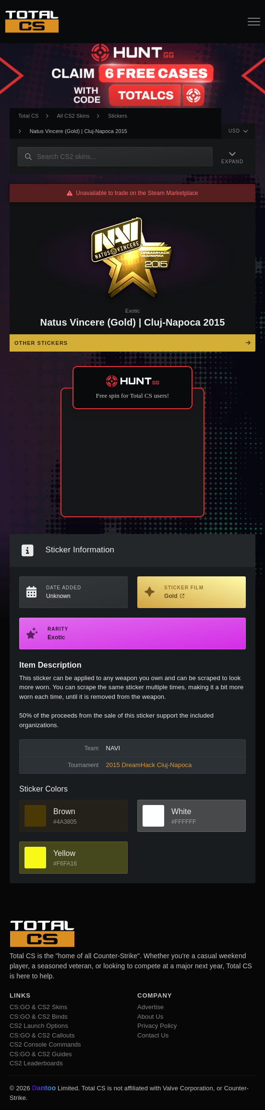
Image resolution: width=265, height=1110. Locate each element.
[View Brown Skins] (35, 816)
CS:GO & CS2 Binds (39, 1016)
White (181, 811)
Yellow (64, 853)
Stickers (117, 116)
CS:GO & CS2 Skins (38, 1007)
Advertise (150, 1007)
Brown (64, 811)
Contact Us (153, 1035)
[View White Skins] (153, 816)
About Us (150, 1016)
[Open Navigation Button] (254, 21)
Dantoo (44, 1088)
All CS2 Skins (73, 116)
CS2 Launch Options (39, 1025)
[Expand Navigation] (232, 156)
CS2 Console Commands (45, 1044)
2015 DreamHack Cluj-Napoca (149, 764)
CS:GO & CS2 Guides (41, 1054)
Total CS (28, 116)
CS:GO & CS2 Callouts (42, 1035)
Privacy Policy (157, 1025)
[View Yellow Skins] (35, 857)
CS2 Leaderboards (36, 1063)
